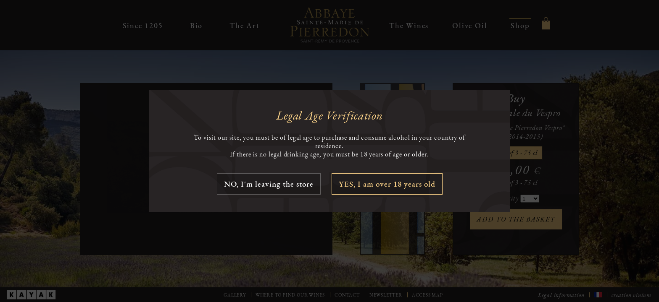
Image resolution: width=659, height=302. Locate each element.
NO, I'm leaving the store (269, 184)
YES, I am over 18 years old (387, 184)
